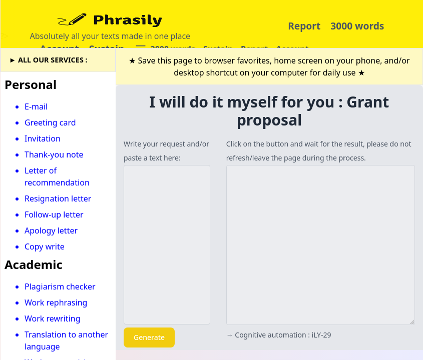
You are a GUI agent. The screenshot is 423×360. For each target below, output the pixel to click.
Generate (149, 337)
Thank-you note (54, 154)
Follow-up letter (54, 214)
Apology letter (51, 230)
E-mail (36, 106)
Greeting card (50, 122)
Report (304, 26)
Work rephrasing (56, 302)
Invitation (43, 138)
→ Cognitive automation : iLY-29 (278, 335)
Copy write (45, 246)
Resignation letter (58, 198)
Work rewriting (53, 318)
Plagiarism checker (60, 286)
